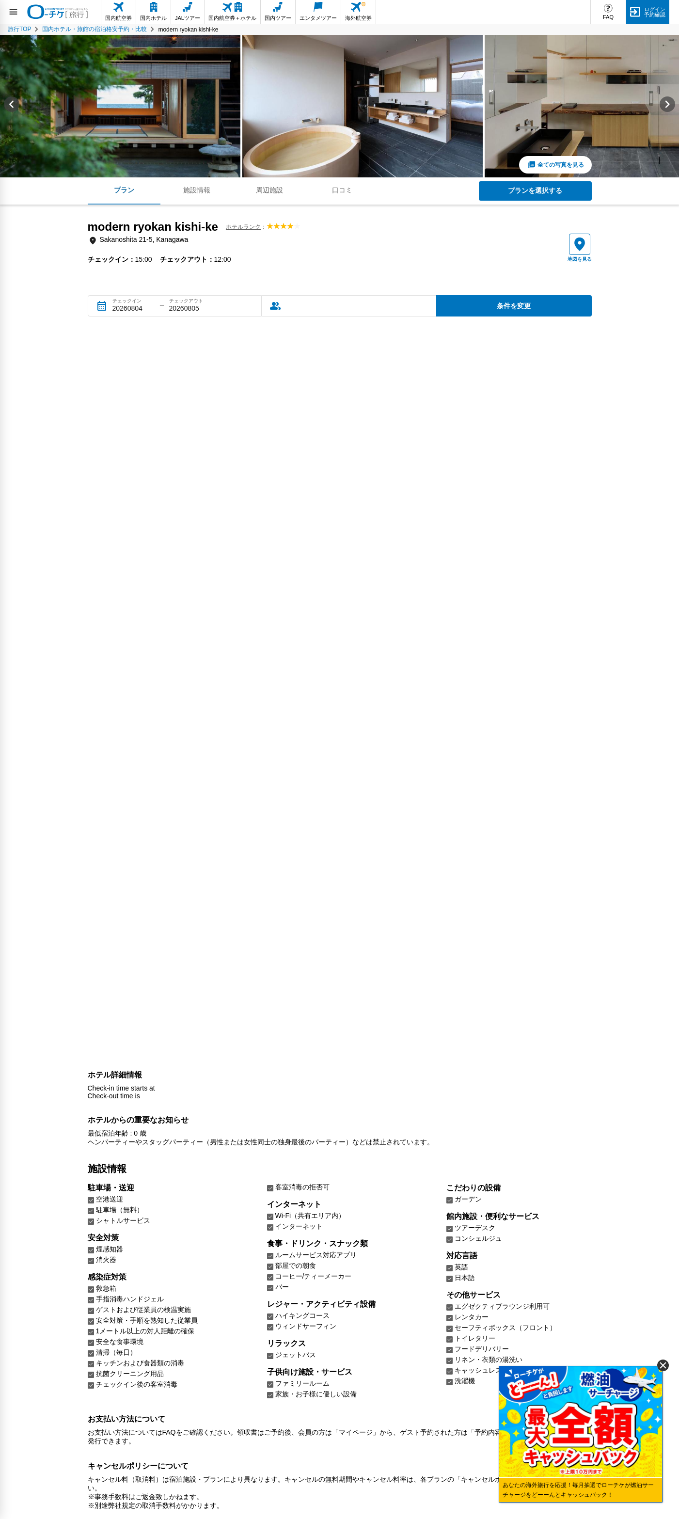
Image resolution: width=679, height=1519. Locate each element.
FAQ (608, 17)
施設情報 (196, 190)
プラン (124, 190)
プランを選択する (535, 190)
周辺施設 (269, 190)
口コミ (342, 190)
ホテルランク (243, 226)
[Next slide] (667, 106)
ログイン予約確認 (654, 11)
